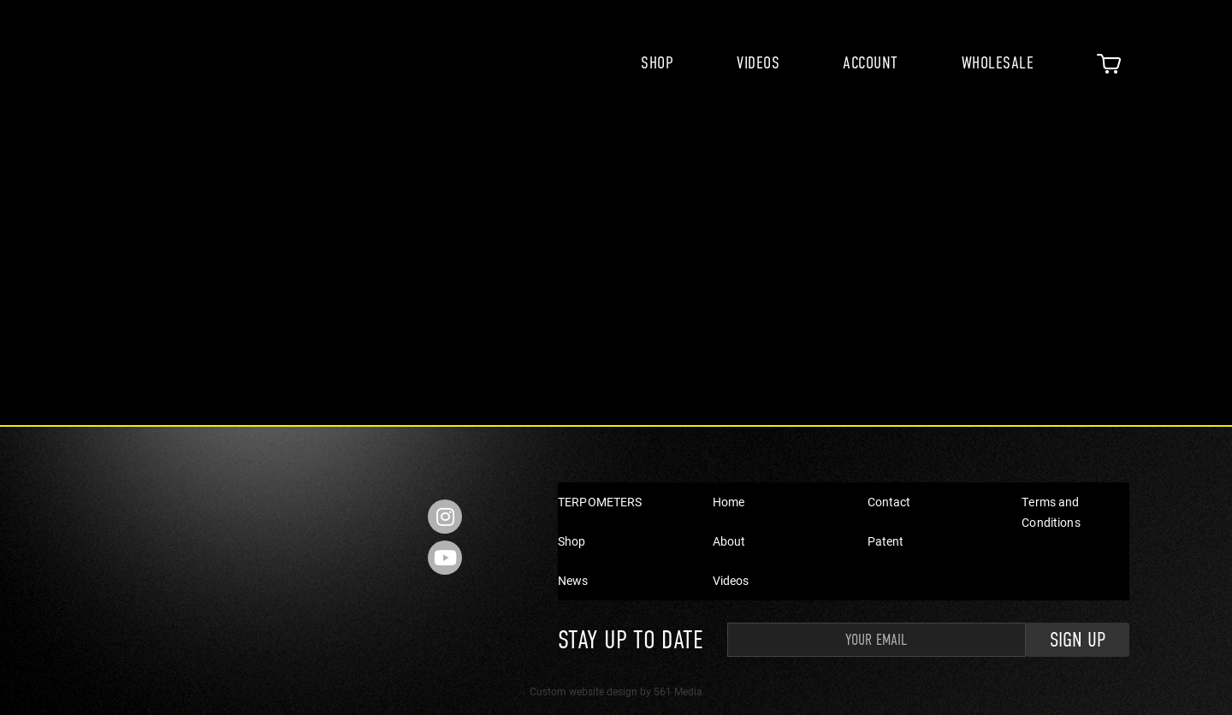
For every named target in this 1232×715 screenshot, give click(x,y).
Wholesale (998, 63)
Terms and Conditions (1051, 511)
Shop (657, 63)
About (729, 541)
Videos (758, 63)
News (573, 580)
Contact (889, 501)
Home (729, 501)
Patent (886, 541)
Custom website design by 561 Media (616, 691)
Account (870, 63)
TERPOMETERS (600, 501)
